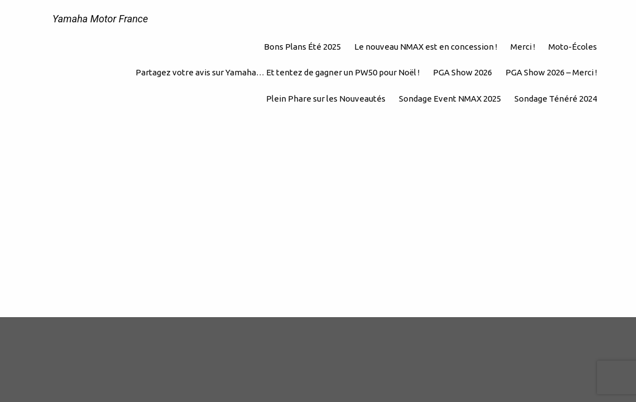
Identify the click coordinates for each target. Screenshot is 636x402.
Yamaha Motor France (100, 19)
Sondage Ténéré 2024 (555, 98)
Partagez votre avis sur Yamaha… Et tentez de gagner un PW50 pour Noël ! (278, 72)
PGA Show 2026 (462, 72)
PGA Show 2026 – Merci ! (551, 72)
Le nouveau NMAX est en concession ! (425, 46)
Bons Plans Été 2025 (302, 46)
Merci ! (522, 46)
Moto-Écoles (572, 46)
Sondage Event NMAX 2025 (450, 98)
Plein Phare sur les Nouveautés (326, 98)
